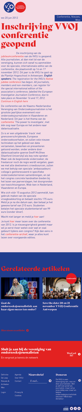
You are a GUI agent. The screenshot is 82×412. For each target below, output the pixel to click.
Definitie (4, 374)
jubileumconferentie (12, 56)
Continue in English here (14, 101)
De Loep (4, 377)
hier (36, 216)
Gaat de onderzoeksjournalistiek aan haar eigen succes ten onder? (19, 306)
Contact (18, 381)
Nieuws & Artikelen (5, 382)
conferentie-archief (16, 234)
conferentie (7, 122)
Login (3, 392)
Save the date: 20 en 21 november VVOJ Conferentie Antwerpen (60, 306)
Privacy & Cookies (19, 394)
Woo (2, 387)
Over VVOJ (19, 377)
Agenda (18, 374)
